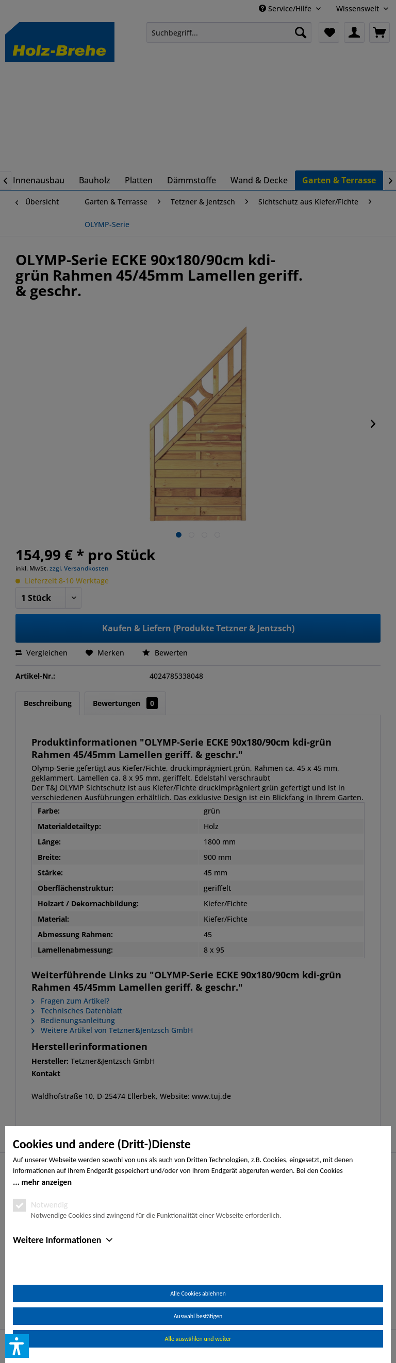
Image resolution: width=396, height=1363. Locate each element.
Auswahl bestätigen (198, 1316)
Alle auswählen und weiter (198, 1338)
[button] (17, 1346)
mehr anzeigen (46, 1182)
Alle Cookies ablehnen (197, 1293)
